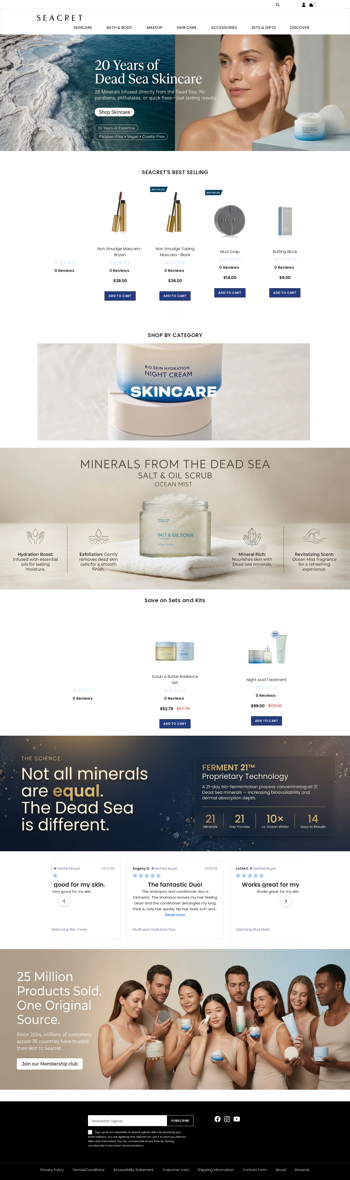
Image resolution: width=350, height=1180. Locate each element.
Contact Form (255, 1169)
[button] (64, 891)
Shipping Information (216, 1169)
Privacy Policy (52, 1169)
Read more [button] (175, 905)
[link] (71, 920)
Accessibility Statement (133, 1169)
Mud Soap (230, 242)
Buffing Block (285, 242)
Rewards (302, 1169)
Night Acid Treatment (267, 670)
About (281, 1169)
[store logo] (63, 17)
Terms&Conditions (88, 1169)
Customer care (175, 1169)
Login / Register (304, 4)
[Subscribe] (178, 1120)
